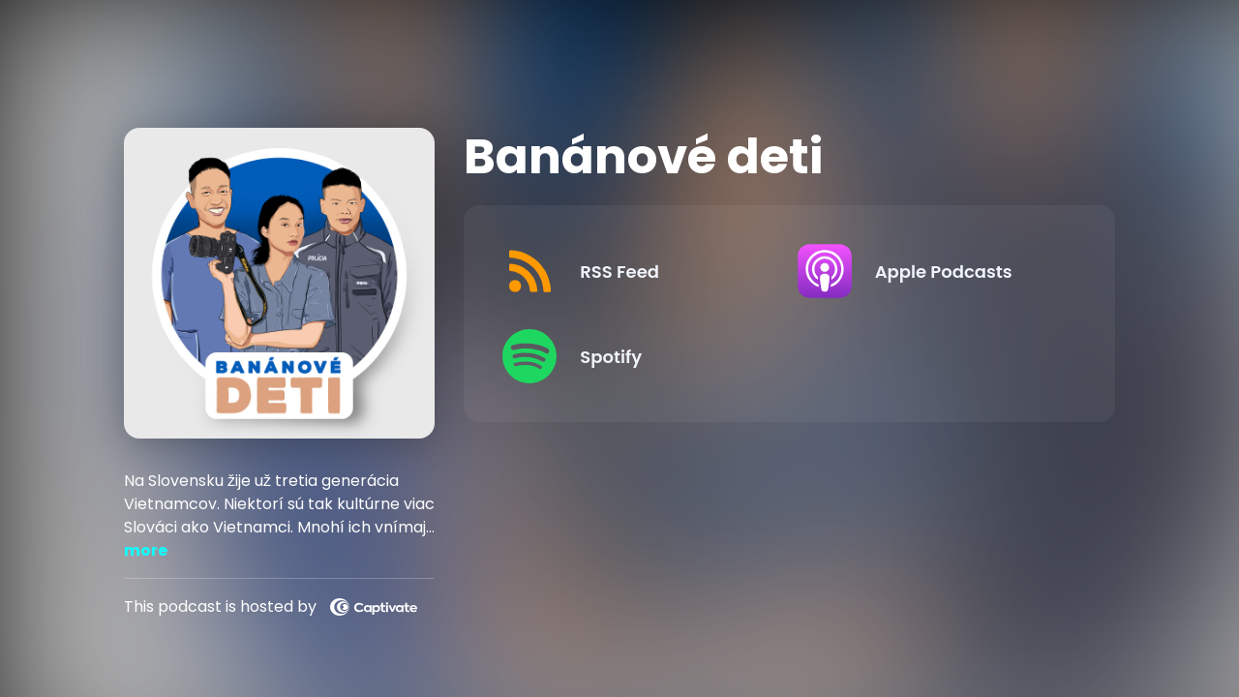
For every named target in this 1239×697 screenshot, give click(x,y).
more (145, 550)
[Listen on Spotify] (634, 356)
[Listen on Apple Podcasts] (929, 271)
